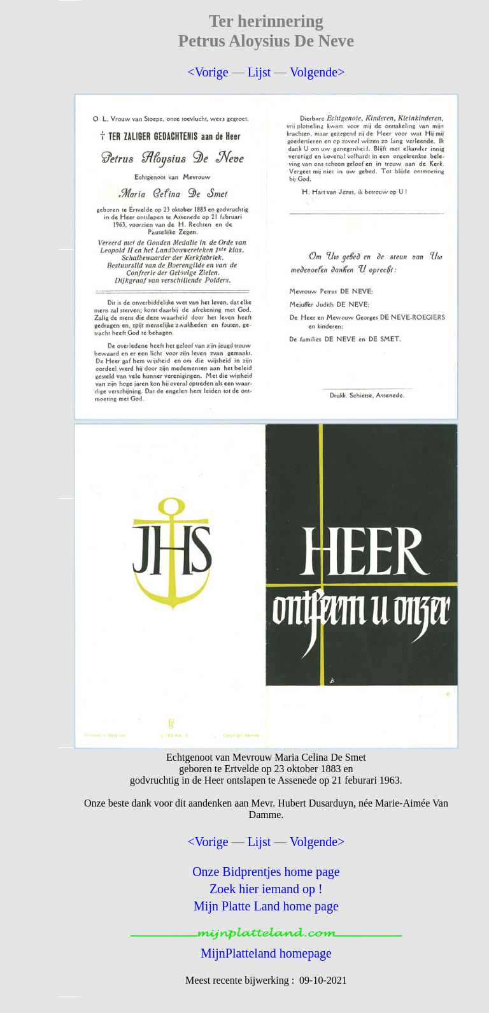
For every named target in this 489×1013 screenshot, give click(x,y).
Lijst (259, 72)
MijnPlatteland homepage (266, 953)
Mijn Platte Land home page (266, 906)
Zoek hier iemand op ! (266, 889)
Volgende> (317, 72)
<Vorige (207, 72)
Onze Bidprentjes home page (266, 872)
